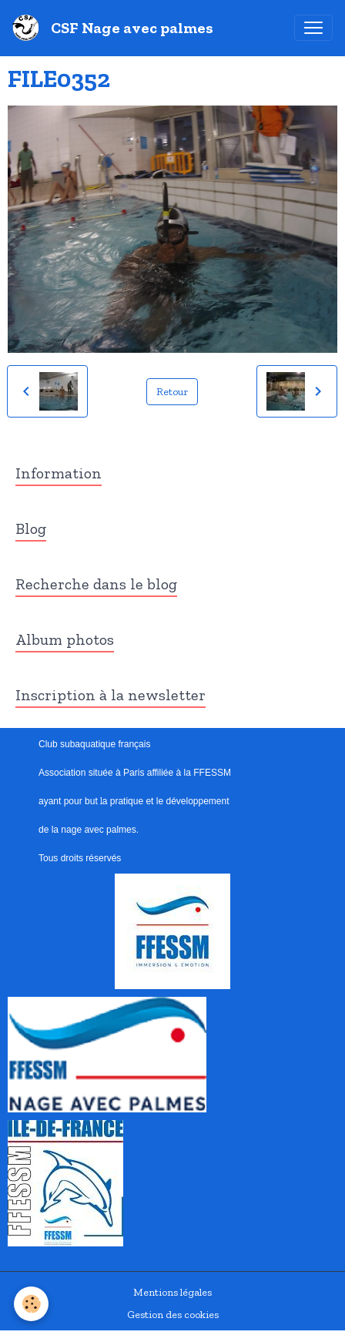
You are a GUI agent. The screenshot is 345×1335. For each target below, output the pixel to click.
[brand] (115, 27)
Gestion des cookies (173, 1314)
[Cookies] (31, 1303)
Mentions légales (172, 1292)
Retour (172, 391)
